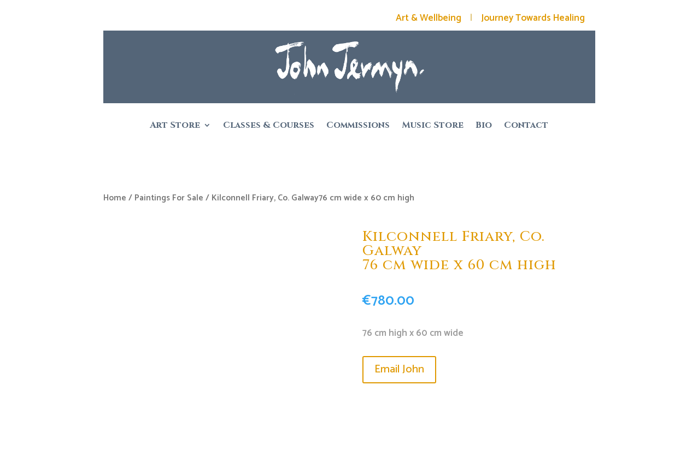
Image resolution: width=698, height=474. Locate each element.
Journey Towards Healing (533, 18)
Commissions (358, 126)
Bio (484, 126)
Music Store (433, 126)
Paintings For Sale (168, 198)
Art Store (175, 126)
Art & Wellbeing (428, 18)
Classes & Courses (268, 126)
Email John (399, 369)
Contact (526, 126)
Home (114, 198)
